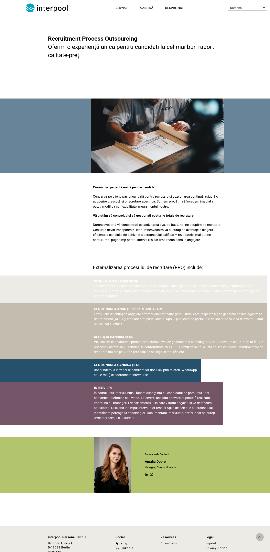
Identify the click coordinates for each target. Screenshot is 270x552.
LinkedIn (124, 548)
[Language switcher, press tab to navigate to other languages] (247, 8)
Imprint (210, 543)
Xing (121, 543)
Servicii (121, 7)
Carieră (146, 7)
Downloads (168, 543)
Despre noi (174, 7)
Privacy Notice (216, 548)
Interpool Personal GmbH (47, 8)
